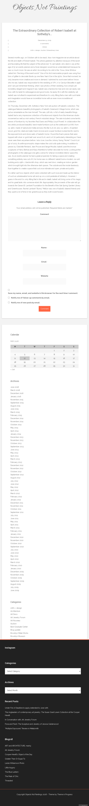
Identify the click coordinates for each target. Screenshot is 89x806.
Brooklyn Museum (17, 636)
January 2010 (15, 569)
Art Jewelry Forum (17, 617)
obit (53, 70)
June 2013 (14, 450)
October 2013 (15, 443)
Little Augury (10, 768)
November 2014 (16, 421)
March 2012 (15, 493)
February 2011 (16, 531)
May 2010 (14, 556)
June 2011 (14, 518)
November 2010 (16, 540)
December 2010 (16, 537)
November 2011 (16, 506)
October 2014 (15, 425)
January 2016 (15, 397)
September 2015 (17, 403)
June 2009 (14, 590)
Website (44, 276)
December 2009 (17, 572)
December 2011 (16, 503)
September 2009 (17, 581)
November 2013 (16, 440)
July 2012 (14, 481)
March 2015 (15, 412)
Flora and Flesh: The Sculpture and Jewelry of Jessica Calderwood (31, 724)
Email (44, 262)
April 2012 (14, 490)
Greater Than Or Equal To (15, 759)
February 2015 (16, 415)
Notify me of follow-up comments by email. (30, 298)
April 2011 (14, 525)
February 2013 (16, 462)
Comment (44, 214)
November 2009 (17, 575)
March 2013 (15, 459)
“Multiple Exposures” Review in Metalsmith (22, 728)
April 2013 (14, 456)
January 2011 (15, 534)
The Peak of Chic (11, 776)
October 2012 (15, 472)
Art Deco (14, 614)
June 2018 (14, 387)
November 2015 (16, 400)
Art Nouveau (15, 621)
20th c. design (35, 50)
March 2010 (15, 562)
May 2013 (14, 453)
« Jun (12, 369)
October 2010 (16, 543)
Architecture (15, 611)
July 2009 (14, 587)
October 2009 (16, 578)
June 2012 (14, 484)
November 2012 (16, 468)
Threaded (9, 781)
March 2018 (15, 390)
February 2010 (16, 565)
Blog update (15, 630)
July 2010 (14, 550)
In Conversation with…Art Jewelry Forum (21, 720)
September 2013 (17, 447)
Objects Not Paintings (44, 7)
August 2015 (15, 406)
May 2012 (14, 487)
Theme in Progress (64, 794)
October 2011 (15, 509)
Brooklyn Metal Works (19, 633)
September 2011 (16, 512)
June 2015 (14, 409)
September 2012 (17, 475)
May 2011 (14, 522)
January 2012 (15, 500)
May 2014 (14, 428)
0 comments (44, 43)
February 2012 (16, 497)
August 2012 (15, 478)
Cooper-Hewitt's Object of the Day (18, 754)
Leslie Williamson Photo (14, 763)
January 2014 (15, 434)
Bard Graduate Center (19, 627)
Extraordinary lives (53, 50)
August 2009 (15, 584)
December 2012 (16, 465)
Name (44, 248)
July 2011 (14, 515)
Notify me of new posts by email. (25, 303)
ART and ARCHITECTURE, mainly (18, 746)
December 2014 (16, 418)
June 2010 (14, 553)
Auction (43, 50)
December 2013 (16, 437)
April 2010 (14, 559)
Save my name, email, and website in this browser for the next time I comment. (43, 293)
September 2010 (17, 547)
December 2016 (16, 393)
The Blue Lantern (11, 772)
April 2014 (14, 431)
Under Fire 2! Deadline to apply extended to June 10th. (26, 708)
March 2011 (14, 528)
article (72, 58)
